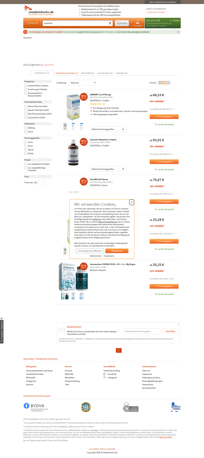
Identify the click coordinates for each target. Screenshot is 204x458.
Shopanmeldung (72, 381)
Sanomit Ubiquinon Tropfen (103, 139)
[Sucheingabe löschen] (110, 23)
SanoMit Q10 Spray (99, 179)
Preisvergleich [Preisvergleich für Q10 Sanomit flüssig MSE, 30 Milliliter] (164, 241)
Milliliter (29, 128)
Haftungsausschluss (151, 377)
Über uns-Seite (165, 437)
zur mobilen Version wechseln (102, 449)
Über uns (146, 370)
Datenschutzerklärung (107, 221)
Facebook (109, 374)
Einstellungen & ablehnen (90, 250)
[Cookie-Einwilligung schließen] (132, 202)
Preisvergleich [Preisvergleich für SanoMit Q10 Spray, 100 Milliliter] (164, 201)
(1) (97, 104)
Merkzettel (151, 20)
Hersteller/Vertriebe (34, 374)
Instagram (110, 377)
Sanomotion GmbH (34, 117)
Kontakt (68, 370)
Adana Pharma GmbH (35, 106)
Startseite (27, 37)
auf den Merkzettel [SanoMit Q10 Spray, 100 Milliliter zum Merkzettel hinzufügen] (164, 209)
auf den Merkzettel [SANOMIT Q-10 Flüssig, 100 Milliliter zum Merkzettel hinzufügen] (164, 124)
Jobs (67, 384)
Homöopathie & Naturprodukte (33, 94)
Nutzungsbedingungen (152, 381)
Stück (28, 131)
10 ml (28, 142)
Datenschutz (95, 255)
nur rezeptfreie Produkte (36, 164)
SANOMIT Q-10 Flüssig (100, 94)
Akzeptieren (117, 250)
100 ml (29, 149)
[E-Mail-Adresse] (141, 331)
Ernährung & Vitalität (35, 89)
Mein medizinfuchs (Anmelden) (163, 2)
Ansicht (153, 82)
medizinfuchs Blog (111, 370)
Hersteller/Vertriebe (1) (66, 73)
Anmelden (137, 23)
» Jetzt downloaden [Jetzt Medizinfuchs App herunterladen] (155, 12)
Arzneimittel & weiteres (36, 85)
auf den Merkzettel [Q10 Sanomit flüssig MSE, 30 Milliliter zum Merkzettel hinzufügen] (164, 249)
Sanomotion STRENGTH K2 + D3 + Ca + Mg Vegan (112, 264)
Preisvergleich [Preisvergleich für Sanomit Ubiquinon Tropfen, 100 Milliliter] (164, 161)
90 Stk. (29, 153)
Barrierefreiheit (149, 388)
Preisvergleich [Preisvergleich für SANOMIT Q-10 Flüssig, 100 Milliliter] (164, 116)
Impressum (109, 255)
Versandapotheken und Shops (39, 370)
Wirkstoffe (30, 377)
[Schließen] (178, 31)
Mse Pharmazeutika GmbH (38, 113)
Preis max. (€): (34, 182)
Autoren (29, 384)
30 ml (28, 146)
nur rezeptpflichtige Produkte (34, 169)
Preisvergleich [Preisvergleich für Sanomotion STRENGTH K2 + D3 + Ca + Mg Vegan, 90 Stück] (164, 286)
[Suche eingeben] (75, 23)
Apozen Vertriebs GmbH (36, 110)
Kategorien (31, 22)
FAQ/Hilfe (69, 374)
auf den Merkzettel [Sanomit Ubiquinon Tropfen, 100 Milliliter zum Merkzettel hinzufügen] (164, 169)
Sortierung (76, 82)
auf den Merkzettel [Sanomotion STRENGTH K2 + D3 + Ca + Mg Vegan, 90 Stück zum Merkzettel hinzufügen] (164, 294)
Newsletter (70, 377)
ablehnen (97, 219)
